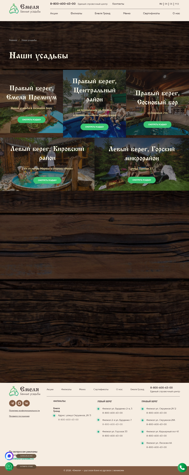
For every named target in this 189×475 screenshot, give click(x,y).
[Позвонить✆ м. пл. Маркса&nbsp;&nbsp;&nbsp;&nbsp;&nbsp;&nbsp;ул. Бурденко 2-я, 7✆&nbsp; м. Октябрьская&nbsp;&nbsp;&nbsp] (182, 467)
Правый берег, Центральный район (94, 90)
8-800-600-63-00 (63, 3)
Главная (13, 40)
